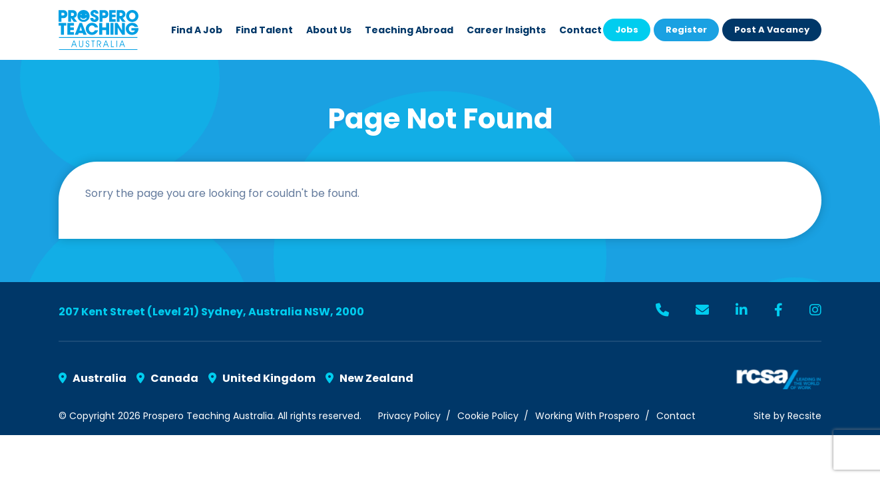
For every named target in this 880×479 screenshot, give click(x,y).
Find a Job (196, 30)
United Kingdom (262, 378)
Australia (92, 378)
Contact (580, 30)
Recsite (804, 415)
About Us (328, 30)
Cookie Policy (488, 415)
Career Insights (506, 30)
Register (686, 29)
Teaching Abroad (409, 30)
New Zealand (369, 378)
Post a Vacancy (771, 29)
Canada (167, 378)
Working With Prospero (587, 415)
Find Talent (264, 30)
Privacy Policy (409, 415)
